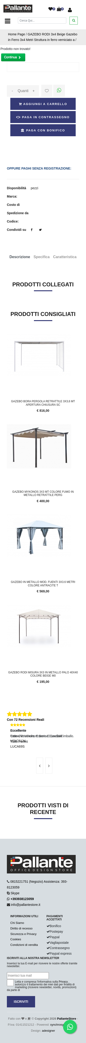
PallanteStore (66, 1018)
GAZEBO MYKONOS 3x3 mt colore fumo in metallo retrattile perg (43, 493)
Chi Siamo (17, 923)
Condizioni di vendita (24, 945)
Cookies (15, 939)
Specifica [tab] (41, 257)
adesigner (48, 1030)
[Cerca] (42, 20)
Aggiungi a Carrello (43, 104)
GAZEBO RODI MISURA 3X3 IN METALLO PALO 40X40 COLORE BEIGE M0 (43, 674)
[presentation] (39, 766)
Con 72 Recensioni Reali (25, 719)
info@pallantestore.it (25, 905)
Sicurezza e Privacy (23, 934)
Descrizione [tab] (19, 257)
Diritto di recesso (21, 928)
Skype (15, 893)
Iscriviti (21, 1001)
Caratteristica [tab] (64, 257)
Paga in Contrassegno (42, 117)
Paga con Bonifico (43, 130)
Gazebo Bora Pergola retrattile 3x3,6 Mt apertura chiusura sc (43, 403)
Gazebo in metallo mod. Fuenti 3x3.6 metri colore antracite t (43, 583)
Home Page (16, 34)
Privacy (63, 981)
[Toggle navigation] (7, 21)
